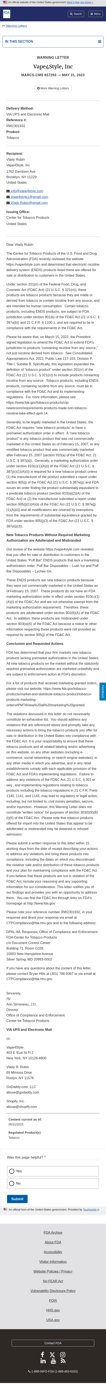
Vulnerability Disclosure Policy (53, 1291)
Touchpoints (90, 1209)
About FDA (53, 1242)
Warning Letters (16, 25)
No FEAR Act (53, 1281)
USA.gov (53, 1320)
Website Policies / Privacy (53, 1271)
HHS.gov (53, 1310)
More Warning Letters (53, 88)
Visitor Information (53, 1262)
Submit (17, 1199)
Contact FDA (52, 1343)
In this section (19, 41)
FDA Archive (53, 1232)
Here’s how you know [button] (80, 2)
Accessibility (53, 1252)
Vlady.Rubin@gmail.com (29, 203)
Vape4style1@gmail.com (29, 197)
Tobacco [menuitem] (14, 1137)
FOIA (53, 1300)
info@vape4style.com (26, 191)
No (18, 1183)
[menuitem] (53, 1123)
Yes (19, 1171)
